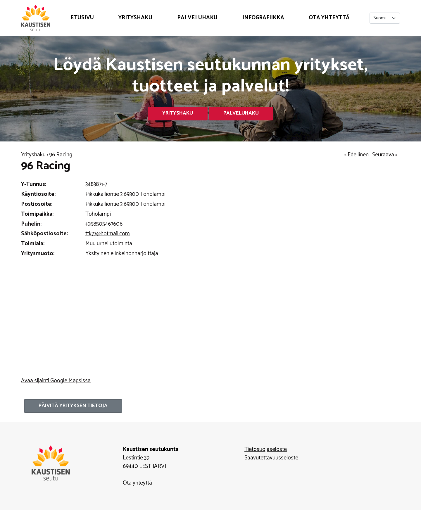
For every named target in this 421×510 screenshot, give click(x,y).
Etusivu (82, 17)
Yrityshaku (135, 17)
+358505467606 (103, 224)
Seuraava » (385, 154)
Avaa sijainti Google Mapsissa (56, 380)
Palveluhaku (197, 17)
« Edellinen (356, 154)
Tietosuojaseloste (265, 449)
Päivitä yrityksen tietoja (73, 406)
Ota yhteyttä (329, 17)
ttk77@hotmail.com (107, 233)
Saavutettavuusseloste (271, 457)
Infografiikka (263, 17)
